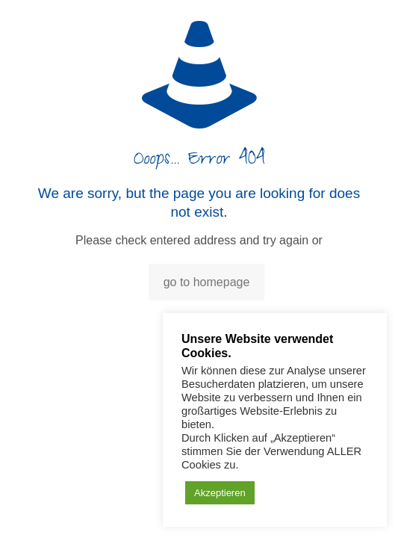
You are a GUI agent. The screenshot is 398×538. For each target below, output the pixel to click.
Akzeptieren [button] (220, 492)
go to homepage (207, 282)
